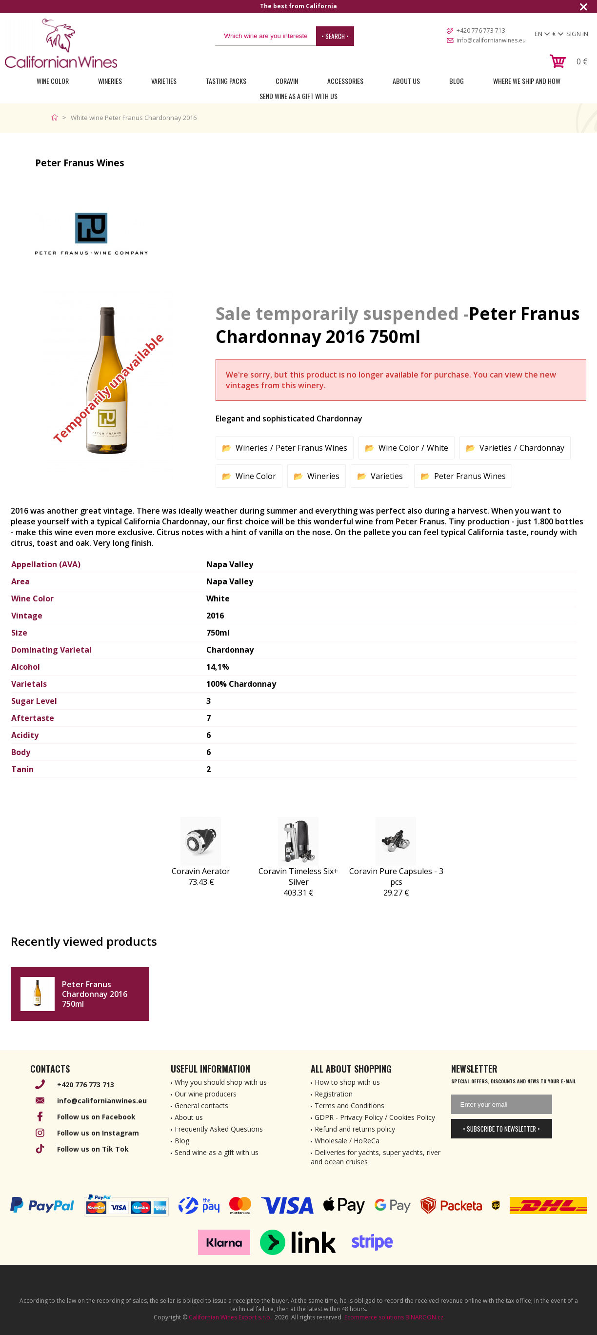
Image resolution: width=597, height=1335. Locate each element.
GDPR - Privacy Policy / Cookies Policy (375, 1117)
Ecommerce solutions (374, 1317)
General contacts (201, 1105)
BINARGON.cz (424, 1317)
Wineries (110, 81)
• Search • (335, 36)
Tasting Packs (226, 81)
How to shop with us (347, 1082)
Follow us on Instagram (98, 1132)
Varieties (164, 81)
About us (189, 1117)
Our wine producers (206, 1093)
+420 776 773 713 (481, 30)
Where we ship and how (526, 81)
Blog (456, 81)
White (437, 447)
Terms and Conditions (349, 1105)
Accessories (345, 81)
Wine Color (53, 81)
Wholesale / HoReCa (347, 1140)
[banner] (61, 43)
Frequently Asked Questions (219, 1129)
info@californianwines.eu (491, 40)
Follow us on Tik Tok (93, 1149)
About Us (406, 81)
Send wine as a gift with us (298, 96)
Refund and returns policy (355, 1129)
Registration (334, 1093)
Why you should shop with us (221, 1082)
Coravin (287, 81)
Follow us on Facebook (96, 1116)
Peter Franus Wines (311, 447)
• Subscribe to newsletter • (501, 1129)
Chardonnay (541, 447)
